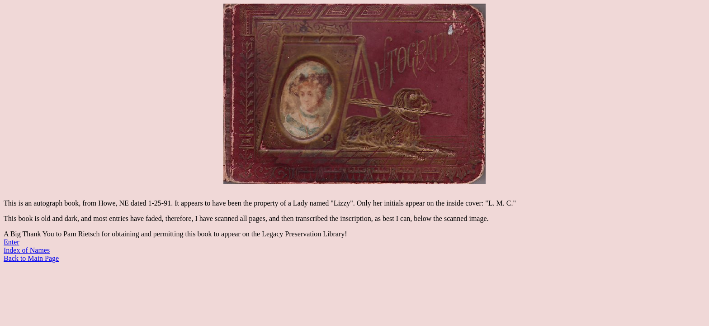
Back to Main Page (31, 258)
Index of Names (27, 250)
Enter (11, 242)
